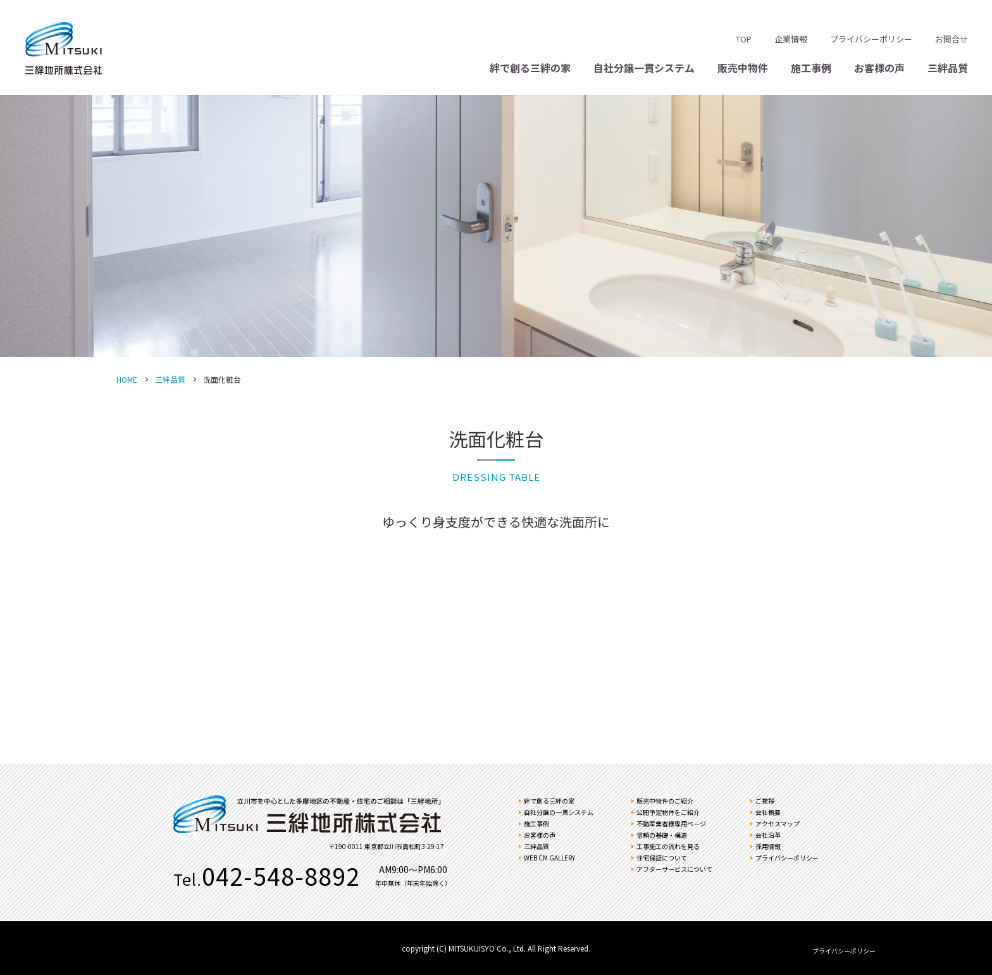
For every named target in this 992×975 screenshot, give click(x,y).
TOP (744, 39)
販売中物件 (742, 67)
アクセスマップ (777, 823)
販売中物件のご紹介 (664, 800)
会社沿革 (768, 835)
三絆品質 (947, 67)
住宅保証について (661, 857)
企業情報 (790, 39)
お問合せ (951, 39)
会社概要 (768, 812)
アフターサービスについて (674, 869)
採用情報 (768, 846)
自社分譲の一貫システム (558, 812)
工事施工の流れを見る (668, 846)
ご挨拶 (764, 800)
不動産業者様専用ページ (671, 823)
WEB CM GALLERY (549, 857)
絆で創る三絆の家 (530, 67)
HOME (126, 379)
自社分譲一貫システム (644, 67)
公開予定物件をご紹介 (668, 812)
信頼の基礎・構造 (661, 835)
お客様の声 (879, 67)
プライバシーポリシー (871, 39)
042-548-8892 (281, 876)
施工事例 (811, 67)
